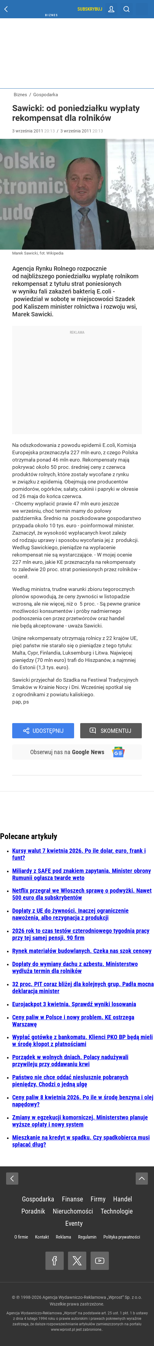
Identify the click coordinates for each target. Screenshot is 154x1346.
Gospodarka (38, 1199)
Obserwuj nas (67, 752)
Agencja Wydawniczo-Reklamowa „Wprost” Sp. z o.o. (92, 1297)
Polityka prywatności (121, 1237)
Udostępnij (48, 730)
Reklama (63, 1237)
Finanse (72, 1199)
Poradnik (33, 1211)
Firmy (98, 1199)
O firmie (21, 1237)
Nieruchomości (73, 1211)
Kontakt (42, 1237)
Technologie (117, 1211)
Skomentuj (116, 730)
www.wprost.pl (63, 1329)
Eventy (74, 1223)
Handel (122, 1199)
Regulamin (87, 1237)
